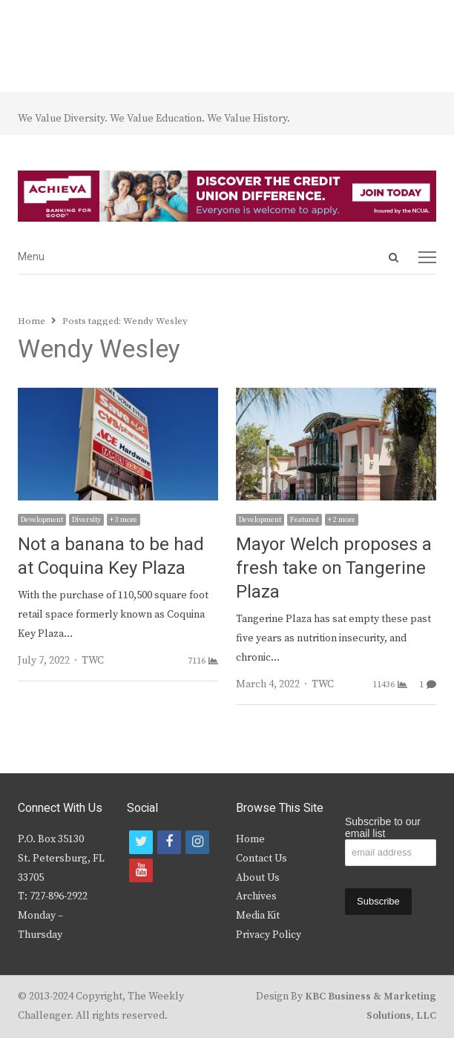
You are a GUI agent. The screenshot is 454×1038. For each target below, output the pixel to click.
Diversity (86, 519)
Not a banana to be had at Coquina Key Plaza (111, 556)
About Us (258, 878)
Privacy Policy (268, 935)
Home (250, 839)
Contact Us (261, 858)
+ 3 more (123, 519)
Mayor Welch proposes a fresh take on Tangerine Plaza (334, 568)
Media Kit (258, 915)
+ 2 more (341, 519)
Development (42, 519)
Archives (256, 896)
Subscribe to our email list (383, 827)
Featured (304, 519)
